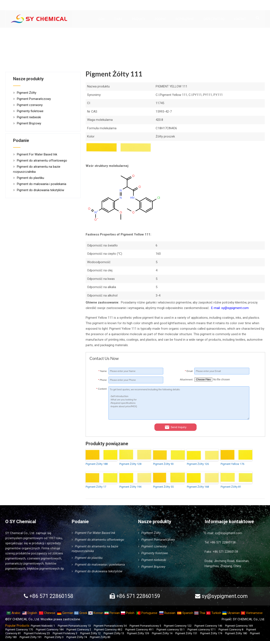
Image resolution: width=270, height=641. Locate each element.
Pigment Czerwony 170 (19, 629)
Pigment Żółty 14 (162, 633)
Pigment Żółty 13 (114, 633)
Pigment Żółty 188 (97, 463)
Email (189, 371)
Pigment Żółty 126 (198, 463)
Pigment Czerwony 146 (208, 625)
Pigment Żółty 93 (163, 463)
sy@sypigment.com (228, 533)
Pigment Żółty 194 (130, 486)
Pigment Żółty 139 (138, 633)
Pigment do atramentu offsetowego (42, 160)
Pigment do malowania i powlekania (41, 184)
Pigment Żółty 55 (163, 486)
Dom (101, 19)
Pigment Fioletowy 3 (65, 633)
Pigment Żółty (26, 93)
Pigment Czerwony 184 (49, 629)
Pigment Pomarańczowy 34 (110, 625)
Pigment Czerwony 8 (231, 629)
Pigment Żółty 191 (31, 637)
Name (103, 371)
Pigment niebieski (29, 117)
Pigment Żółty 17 (96, 486)
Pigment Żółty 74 (76, 637)
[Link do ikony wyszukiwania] (258, 18)
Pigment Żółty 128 (130, 463)
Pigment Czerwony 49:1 (139, 629)
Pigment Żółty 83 (100, 637)
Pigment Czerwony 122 (178, 625)
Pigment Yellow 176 (232, 463)
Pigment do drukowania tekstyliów (40, 190)
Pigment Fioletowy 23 (37, 633)
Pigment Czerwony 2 (78, 629)
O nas (118, 19)
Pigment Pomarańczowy (34, 99)
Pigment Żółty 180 (236, 633)
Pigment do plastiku (30, 178)
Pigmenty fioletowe (30, 111)
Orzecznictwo (214, 19)
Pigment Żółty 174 (211, 633)
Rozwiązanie (185, 19)
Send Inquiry (175, 427)
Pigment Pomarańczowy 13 (74, 625)
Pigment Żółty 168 (198, 486)
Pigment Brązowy (29, 123)
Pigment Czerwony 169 (239, 625)
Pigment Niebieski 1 (43, 625)
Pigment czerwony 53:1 (171, 629)
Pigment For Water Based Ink (37, 154)
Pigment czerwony (30, 105)
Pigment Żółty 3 (54, 637)
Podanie (162, 19)
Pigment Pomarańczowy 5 (145, 625)
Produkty (140, 19)
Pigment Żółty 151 (186, 633)
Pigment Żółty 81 (231, 486)
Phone (102, 380)
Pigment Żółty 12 (90, 633)
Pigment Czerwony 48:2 (108, 629)
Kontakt (240, 19)
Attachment (186, 379)
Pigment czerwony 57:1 (202, 629)
